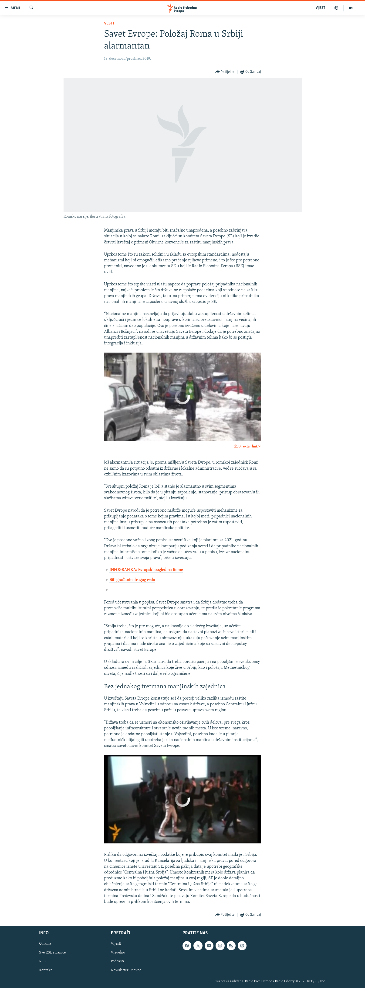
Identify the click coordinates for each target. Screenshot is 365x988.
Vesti (109, 23)
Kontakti (46, 970)
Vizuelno (118, 953)
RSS (42, 962)
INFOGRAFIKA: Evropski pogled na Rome (146, 570)
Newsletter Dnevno (126, 970)
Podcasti (117, 962)
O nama (45, 944)
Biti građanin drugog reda (132, 580)
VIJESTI (321, 8)
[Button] (225, 72)
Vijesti (116, 944)
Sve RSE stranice (52, 953)
